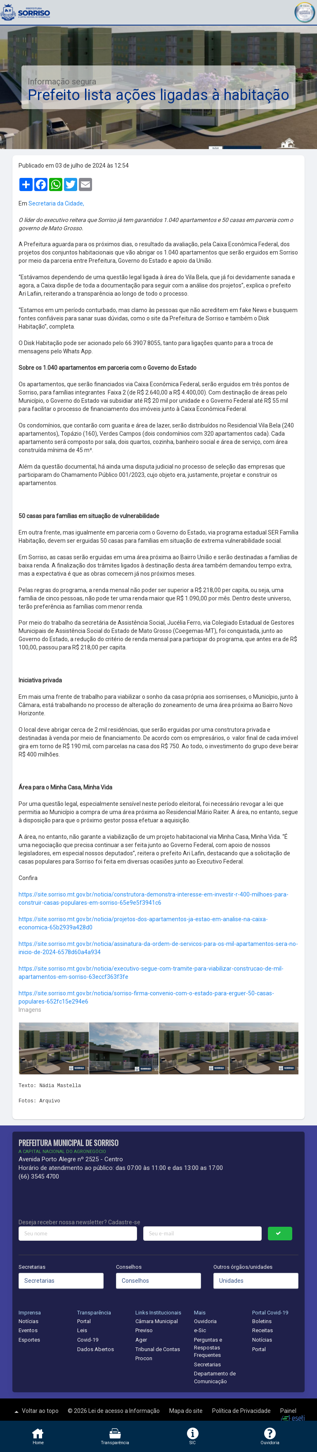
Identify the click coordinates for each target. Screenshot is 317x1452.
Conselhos (129, 1267)
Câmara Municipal (156, 1321)
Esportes (29, 1340)
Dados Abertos (95, 1349)
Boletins (262, 1321)
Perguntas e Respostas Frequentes (208, 1347)
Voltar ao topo (35, 1412)
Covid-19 (87, 1340)
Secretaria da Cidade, (56, 203)
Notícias (28, 1321)
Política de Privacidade (242, 1411)
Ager (141, 1340)
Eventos (28, 1330)
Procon (143, 1358)
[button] (304, 11)
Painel (288, 1411)
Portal (84, 1321)
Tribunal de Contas (157, 1349)
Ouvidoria (205, 1321)
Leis (82, 1330)
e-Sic (200, 1330)
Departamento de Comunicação (215, 1377)
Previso (144, 1330)
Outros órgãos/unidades (242, 1267)
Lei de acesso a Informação (124, 1411)
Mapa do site (186, 1411)
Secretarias (32, 1267)
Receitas (262, 1330)
